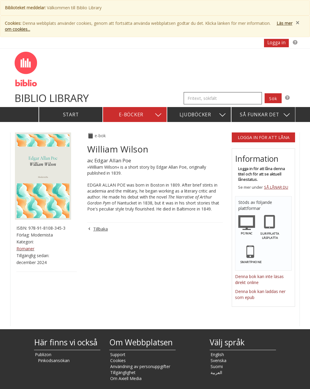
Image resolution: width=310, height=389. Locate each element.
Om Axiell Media (126, 378)
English (217, 354)
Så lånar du (276, 187)
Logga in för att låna (263, 137)
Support (117, 354)
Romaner (25, 248)
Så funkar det (265, 115)
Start (71, 114)
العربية (216, 372)
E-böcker (140, 115)
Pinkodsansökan (54, 360)
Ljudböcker (202, 115)
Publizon (43, 354)
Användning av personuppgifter (140, 366)
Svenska (218, 360)
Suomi (217, 366)
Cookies (118, 360)
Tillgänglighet (123, 372)
